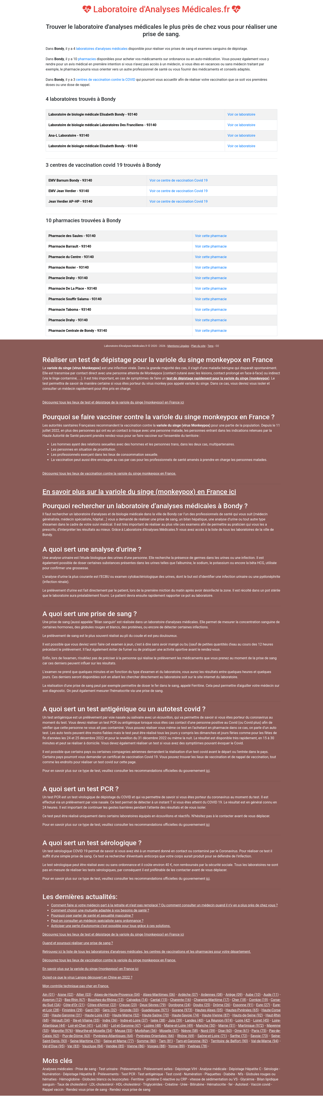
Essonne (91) (243, 1005)
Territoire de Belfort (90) (229, 1041)
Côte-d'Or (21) (74, 1005)
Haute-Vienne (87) (216, 1015)
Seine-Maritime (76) (85, 1041)
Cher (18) (239, 1000)
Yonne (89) (176, 1046)
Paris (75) (259, 1031)
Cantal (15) (158, 1000)
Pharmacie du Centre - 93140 (71, 257)
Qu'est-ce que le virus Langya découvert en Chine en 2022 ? (87, 977)
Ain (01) (48, 995)
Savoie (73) (259, 1036)
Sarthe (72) (238, 1036)
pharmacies (87, 59)
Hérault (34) (61, 1020)
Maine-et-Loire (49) (178, 1026)
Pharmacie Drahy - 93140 (68, 278)
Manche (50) (206, 1026)
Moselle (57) (168, 1031)
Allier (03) (83, 995)
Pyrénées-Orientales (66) (155, 1036)
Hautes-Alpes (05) (209, 1010)
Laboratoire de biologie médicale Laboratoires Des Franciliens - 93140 (102, 125)
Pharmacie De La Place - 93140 (72, 288)
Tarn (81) (166, 1041)
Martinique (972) (251, 1026)
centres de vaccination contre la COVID (105, 80)
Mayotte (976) (62, 1031)
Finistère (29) (72, 1010)
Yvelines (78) (197, 1046)
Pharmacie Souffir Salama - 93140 (75, 299)
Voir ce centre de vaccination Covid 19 (178, 180)
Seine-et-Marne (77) (118, 1041)
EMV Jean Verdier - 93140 (68, 191)
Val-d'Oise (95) (53, 1046)
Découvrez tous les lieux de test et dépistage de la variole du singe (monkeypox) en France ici (113, 402)
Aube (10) (253, 995)
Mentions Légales (178, 345)
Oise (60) (225, 1031)
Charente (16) (180, 1000)
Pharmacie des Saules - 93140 (72, 236)
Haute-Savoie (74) (185, 1015)
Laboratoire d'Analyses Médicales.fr (162, 9)
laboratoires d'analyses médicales (102, 49)
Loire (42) (242, 1020)
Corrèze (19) (258, 1000)
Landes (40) (194, 1020)
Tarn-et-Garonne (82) (192, 1041)
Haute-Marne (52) (125, 1015)
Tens (210, 345)
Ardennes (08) (211, 995)
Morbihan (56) (146, 1031)
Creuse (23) (128, 1005)
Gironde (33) (129, 1010)
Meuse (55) (123, 1031)
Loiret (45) (261, 1020)
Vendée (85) (115, 1046)
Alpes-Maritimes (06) (159, 995)
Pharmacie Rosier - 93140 (68, 267)
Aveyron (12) (52, 1000)
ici (208, 771)
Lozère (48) (152, 1026)
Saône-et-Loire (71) (212, 1036)
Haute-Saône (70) (155, 1015)
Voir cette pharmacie (210, 236)
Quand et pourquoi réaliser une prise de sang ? (77, 943)
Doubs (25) (201, 1005)
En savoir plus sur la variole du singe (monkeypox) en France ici (139, 492)
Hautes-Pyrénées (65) (242, 1010)
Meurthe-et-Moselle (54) (93, 1031)
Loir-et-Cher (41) (80, 1026)
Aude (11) (271, 995)
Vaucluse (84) (92, 1046)
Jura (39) (175, 1020)
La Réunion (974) (219, 1020)
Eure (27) (263, 1005)
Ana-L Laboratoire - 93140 (68, 135)
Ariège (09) (233, 995)
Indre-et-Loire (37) (134, 1020)
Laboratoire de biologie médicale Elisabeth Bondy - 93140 (92, 114)
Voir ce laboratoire (241, 114)
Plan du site (198, 345)
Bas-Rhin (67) (75, 1000)
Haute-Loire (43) (97, 1015)
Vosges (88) (156, 1046)
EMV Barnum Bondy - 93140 (70, 180)
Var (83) (73, 1046)
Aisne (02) (66, 995)
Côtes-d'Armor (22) (102, 1005)
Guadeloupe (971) (155, 1010)
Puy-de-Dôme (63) (76, 1036)
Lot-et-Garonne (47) (126, 1026)
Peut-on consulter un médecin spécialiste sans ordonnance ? (97, 921)
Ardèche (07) (188, 995)
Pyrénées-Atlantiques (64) (113, 1036)
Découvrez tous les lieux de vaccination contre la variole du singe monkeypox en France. (109, 473)
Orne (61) (241, 1031)
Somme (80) (146, 1041)
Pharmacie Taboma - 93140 (69, 310)
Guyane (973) (182, 1010)
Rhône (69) (185, 1036)
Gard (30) (92, 1010)
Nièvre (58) (189, 1031)
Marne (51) (226, 1026)
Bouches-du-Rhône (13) (106, 1000)
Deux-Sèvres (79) (153, 1005)
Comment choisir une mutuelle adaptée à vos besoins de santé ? (100, 910)
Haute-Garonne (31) (67, 1015)
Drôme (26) (221, 1005)
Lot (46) (102, 1026)
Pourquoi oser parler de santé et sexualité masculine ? (92, 915)
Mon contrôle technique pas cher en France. (75, 986)
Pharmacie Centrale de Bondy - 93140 (77, 331)
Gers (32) (110, 1010)
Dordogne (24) (180, 1005)
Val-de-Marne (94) (265, 1041)
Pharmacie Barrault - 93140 (69, 246)
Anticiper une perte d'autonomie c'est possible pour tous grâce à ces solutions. (111, 926)
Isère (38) (158, 1020)
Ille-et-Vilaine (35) (86, 1020)
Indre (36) (110, 1020)
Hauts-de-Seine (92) (247, 1015)
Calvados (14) (137, 1000)
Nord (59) (208, 1031)
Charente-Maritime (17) (211, 1000)
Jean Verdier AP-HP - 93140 (70, 201)
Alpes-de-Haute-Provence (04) (117, 995)
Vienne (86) (136, 1046)
